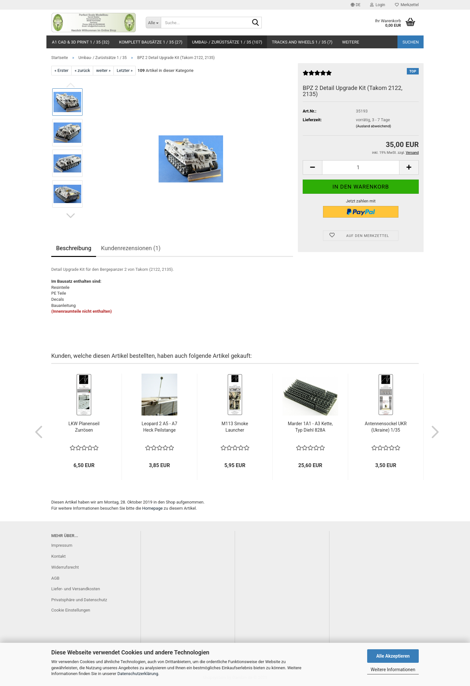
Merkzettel (407, 5)
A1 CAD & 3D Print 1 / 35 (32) (80, 42)
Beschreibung (73, 248)
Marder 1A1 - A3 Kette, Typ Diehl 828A (310, 427)
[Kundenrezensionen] (317, 75)
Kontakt (58, 556)
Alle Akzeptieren (393, 656)
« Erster (61, 70)
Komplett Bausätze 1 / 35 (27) (150, 42)
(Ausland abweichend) (373, 126)
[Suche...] (153, 22)
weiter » (103, 70)
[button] (355, 5)
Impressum (61, 545)
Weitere (350, 42)
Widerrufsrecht (65, 567)
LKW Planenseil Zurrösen (83, 427)
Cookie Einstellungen (70, 610)
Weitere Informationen (393, 669)
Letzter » (124, 70)
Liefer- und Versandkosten (75, 588)
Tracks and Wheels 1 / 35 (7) (302, 42)
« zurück (82, 70)
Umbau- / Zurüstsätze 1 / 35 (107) (227, 42)
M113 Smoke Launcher (234, 427)
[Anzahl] (360, 167)
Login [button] (377, 5)
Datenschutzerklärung (137, 673)
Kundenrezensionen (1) (131, 248)
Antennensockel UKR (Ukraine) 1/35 (386, 427)
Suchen (410, 42)
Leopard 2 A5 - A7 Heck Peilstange (159, 427)
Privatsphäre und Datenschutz (79, 599)
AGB (55, 578)
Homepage (152, 508)
